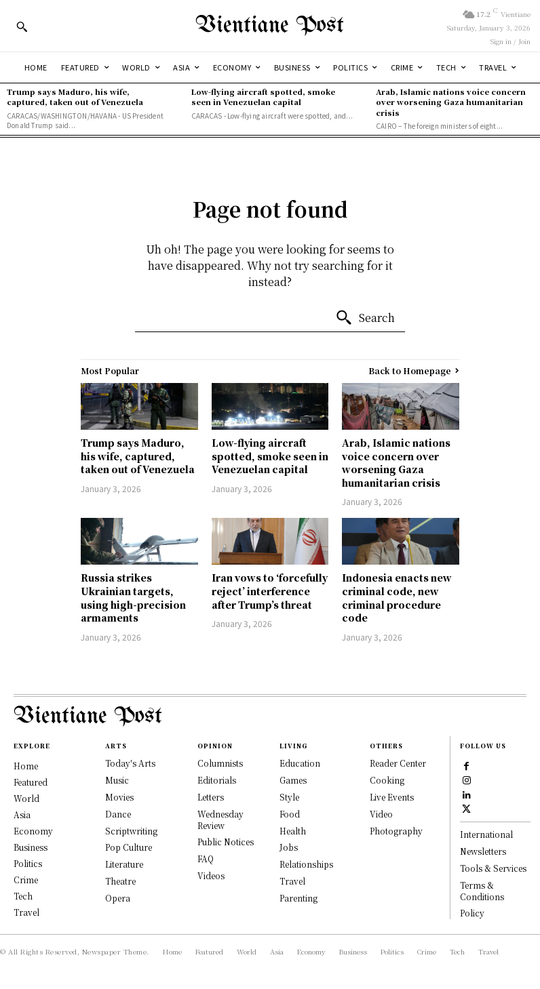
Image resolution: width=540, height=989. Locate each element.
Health (292, 830)
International (486, 835)
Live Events (392, 797)
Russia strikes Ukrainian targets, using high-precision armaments (133, 597)
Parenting (298, 898)
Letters (210, 797)
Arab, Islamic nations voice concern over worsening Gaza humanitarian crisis (451, 102)
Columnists (220, 763)
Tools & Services (493, 868)
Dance (118, 814)
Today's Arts (130, 763)
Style (289, 797)
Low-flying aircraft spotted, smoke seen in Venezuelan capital (263, 96)
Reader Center (398, 763)
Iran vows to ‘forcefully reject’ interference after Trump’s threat (270, 591)
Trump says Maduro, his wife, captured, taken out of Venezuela (75, 96)
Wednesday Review (220, 819)
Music (117, 780)
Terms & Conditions (482, 890)
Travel (292, 881)
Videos (211, 875)
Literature (124, 864)
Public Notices (225, 841)
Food (289, 814)
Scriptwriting (131, 830)
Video (381, 814)
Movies (119, 797)
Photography (396, 830)
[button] (21, 26)
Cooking (387, 780)
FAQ (205, 858)
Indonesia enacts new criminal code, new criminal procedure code (397, 597)
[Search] (365, 318)
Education (299, 763)
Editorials (216, 780)
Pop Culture (128, 847)
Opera (117, 898)
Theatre (120, 881)
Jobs (288, 847)
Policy (472, 913)
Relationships (306, 864)
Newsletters (483, 851)
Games (293, 780)
